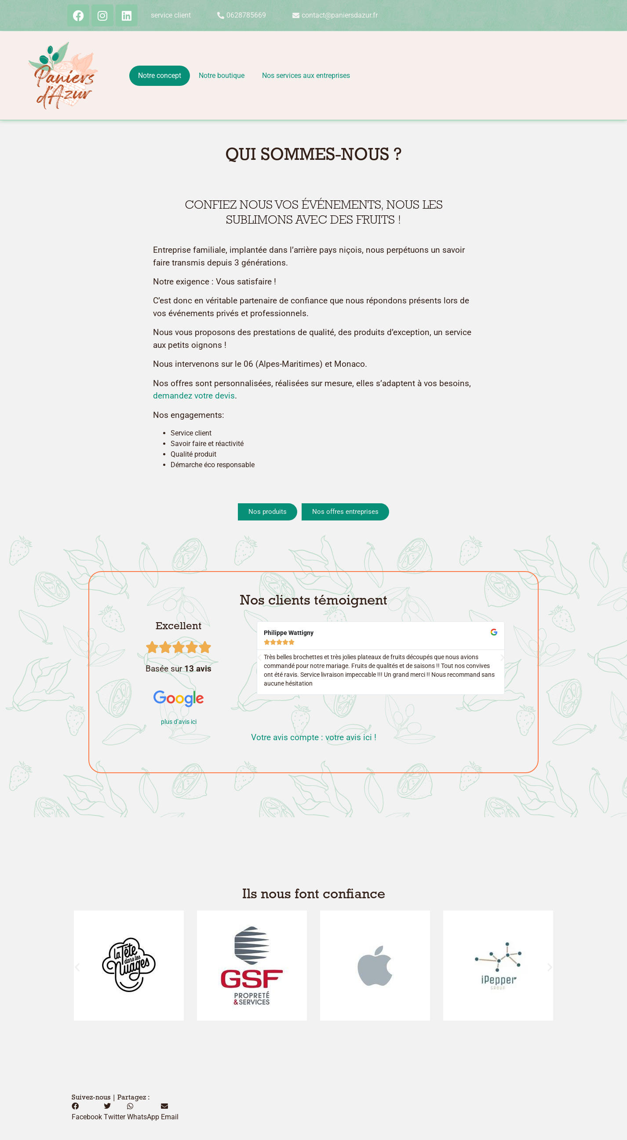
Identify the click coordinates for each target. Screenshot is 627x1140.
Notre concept (159, 75)
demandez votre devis (194, 396)
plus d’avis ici (179, 722)
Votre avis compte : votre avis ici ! (313, 737)
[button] (259, 657)
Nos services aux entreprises (306, 75)
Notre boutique (221, 75)
